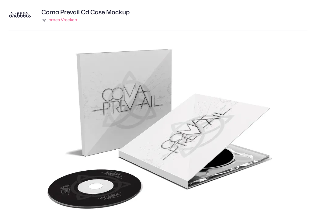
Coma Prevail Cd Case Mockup (85, 12)
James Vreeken (62, 19)
